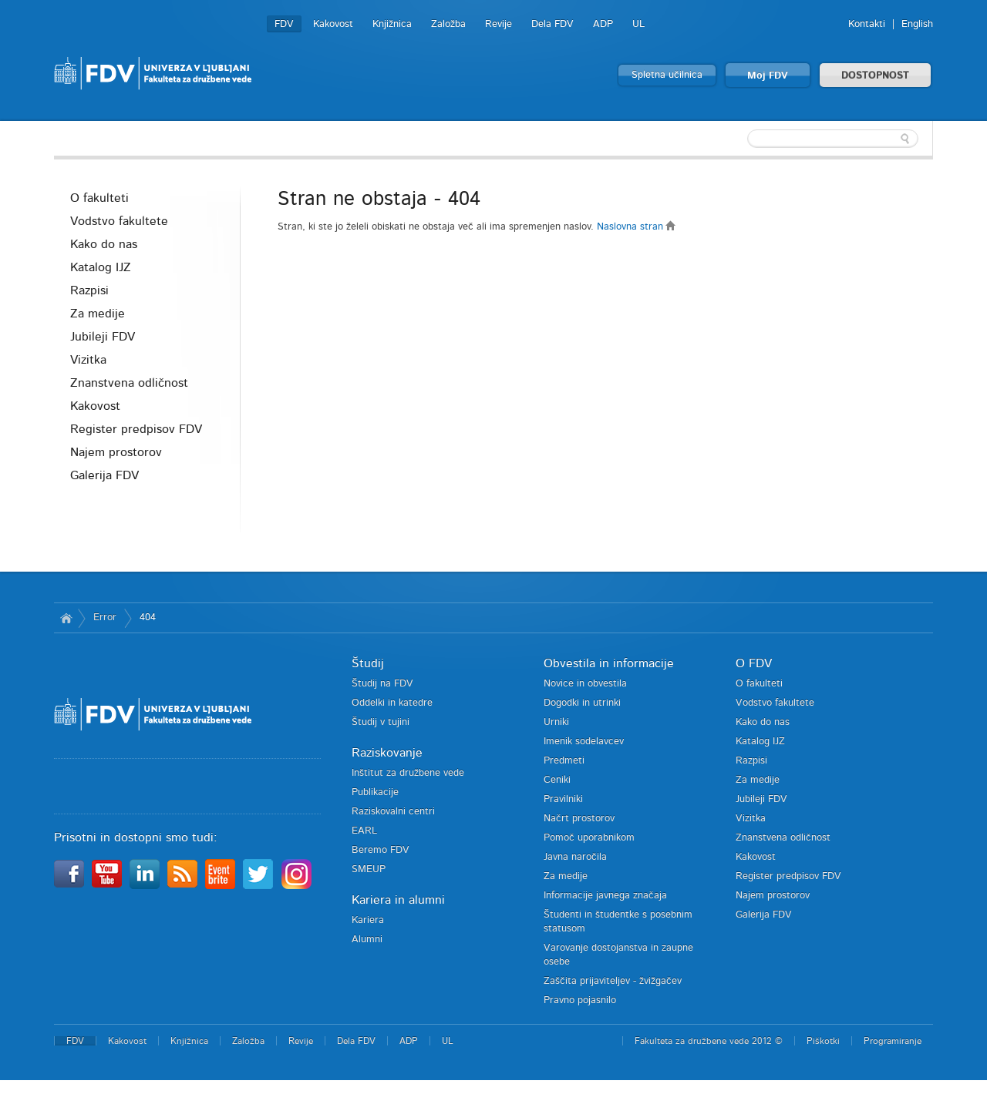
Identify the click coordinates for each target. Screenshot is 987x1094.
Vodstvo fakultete (119, 221)
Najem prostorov (116, 452)
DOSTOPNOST (875, 76)
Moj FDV (767, 76)
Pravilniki (563, 799)
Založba (448, 24)
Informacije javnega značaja (605, 896)
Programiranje (892, 1040)
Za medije (97, 313)
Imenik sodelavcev (584, 742)
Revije (498, 24)
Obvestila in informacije (609, 663)
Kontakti (866, 24)
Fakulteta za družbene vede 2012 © (709, 1040)
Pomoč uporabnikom (589, 838)
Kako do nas (103, 244)
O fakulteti (99, 198)
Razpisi (89, 290)
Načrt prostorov (579, 819)
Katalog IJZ (100, 267)
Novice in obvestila (585, 684)
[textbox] (832, 138)
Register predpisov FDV (136, 429)
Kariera (368, 920)
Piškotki (823, 1040)
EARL (364, 831)
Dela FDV (552, 24)
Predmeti (564, 761)
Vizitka (88, 360)
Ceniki (557, 780)
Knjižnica (392, 24)
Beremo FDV (380, 850)
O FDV (754, 663)
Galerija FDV (104, 475)
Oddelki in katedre (392, 703)
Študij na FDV (382, 684)
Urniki (556, 722)
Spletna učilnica (667, 75)
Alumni (367, 940)
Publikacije (375, 792)
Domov (66, 618)
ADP (603, 24)
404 (148, 617)
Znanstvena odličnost (129, 383)
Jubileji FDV (102, 337)
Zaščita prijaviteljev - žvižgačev (613, 981)
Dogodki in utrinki (582, 703)
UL (638, 24)
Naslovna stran (636, 227)
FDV (284, 24)
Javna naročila (575, 857)
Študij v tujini (380, 722)
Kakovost (333, 24)
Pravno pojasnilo (580, 1000)
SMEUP (369, 869)
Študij (368, 663)
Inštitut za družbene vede (408, 773)
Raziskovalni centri (393, 812)
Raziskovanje (387, 753)
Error (104, 617)
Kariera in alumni (398, 900)
